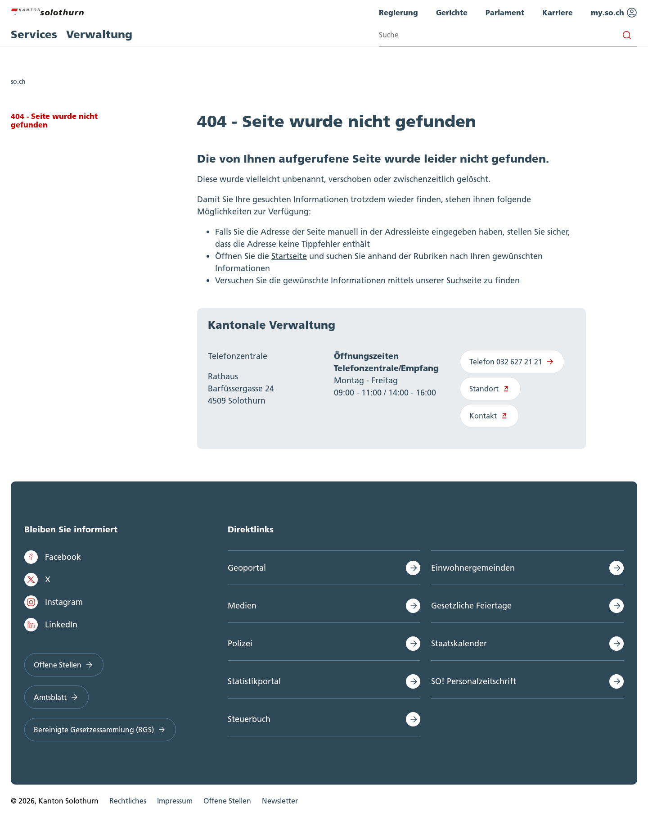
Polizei (240, 643)
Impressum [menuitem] (175, 800)
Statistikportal (254, 681)
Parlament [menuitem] (505, 12)
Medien (242, 605)
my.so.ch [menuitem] (614, 12)
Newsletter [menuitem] (280, 800)
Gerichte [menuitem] (452, 12)
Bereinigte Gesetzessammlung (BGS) (100, 730)
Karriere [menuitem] (557, 12)
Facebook (52, 557)
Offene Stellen (64, 665)
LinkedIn (50, 624)
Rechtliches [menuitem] (127, 800)
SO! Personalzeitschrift (473, 681)
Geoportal (247, 568)
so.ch (18, 81)
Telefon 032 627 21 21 (512, 362)
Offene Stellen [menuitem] (227, 800)
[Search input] (508, 34)
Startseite (289, 256)
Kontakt (489, 416)
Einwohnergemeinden (473, 568)
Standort (490, 389)
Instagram (53, 602)
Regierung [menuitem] (398, 12)
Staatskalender (459, 643)
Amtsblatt (56, 697)
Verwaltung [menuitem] (99, 34)
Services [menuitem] (34, 34)
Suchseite (464, 280)
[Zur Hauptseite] (47, 10)
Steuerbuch (249, 719)
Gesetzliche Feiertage (471, 605)
